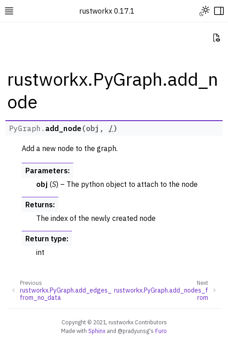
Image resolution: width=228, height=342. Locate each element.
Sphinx (96, 330)
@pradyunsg (133, 330)
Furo (161, 330)
